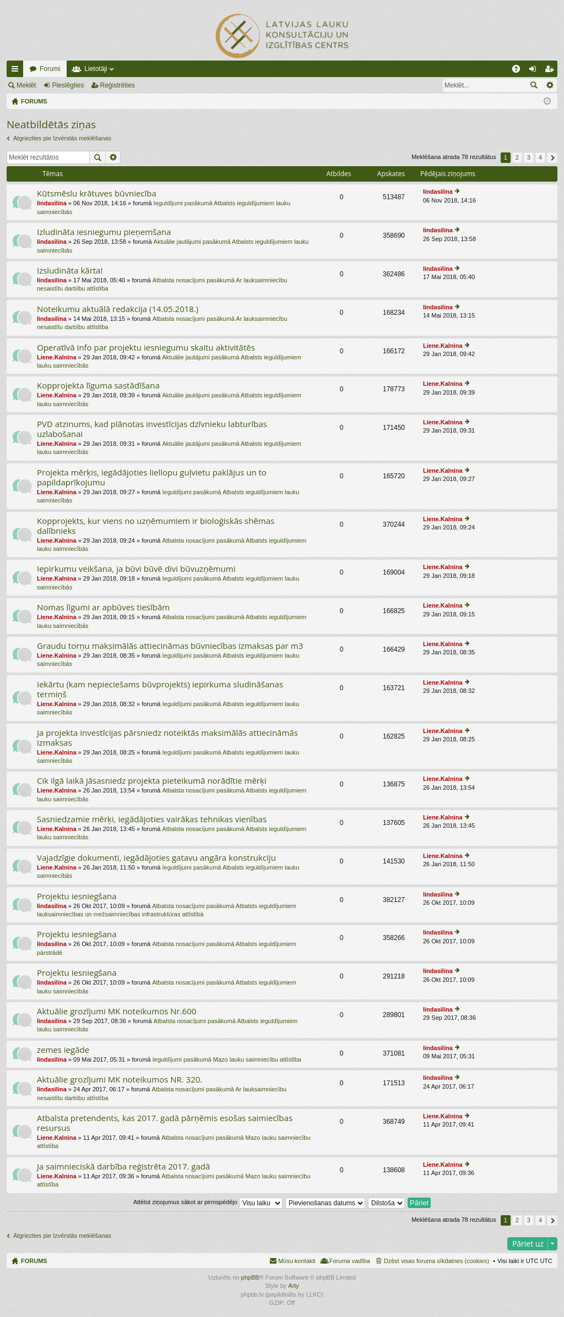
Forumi (50, 69)
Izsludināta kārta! (69, 270)
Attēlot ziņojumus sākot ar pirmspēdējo (208, 1202)
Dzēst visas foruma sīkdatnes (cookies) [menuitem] (436, 1261)
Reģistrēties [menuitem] (551, 71)
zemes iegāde (63, 1050)
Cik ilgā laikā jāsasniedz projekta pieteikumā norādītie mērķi (152, 780)
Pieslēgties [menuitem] (535, 71)
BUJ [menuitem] (519, 71)
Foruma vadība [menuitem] (349, 1261)
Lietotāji (95, 69)
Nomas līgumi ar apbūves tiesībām (103, 607)
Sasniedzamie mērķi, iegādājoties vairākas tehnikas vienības (152, 819)
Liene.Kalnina (57, 357)
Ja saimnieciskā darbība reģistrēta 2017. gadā (123, 1166)
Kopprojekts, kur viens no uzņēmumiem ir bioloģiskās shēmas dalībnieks (155, 526)
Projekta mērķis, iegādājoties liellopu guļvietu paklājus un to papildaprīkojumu (152, 477)
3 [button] (528, 157)
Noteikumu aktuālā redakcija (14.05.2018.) (117, 309)
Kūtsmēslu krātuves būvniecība (96, 193)
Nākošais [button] (552, 157)
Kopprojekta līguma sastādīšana (98, 385)
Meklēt (26, 85)
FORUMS (34, 1261)
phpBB (250, 1277)
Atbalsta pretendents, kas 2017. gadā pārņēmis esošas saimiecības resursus (164, 1123)
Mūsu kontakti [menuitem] (297, 1261)
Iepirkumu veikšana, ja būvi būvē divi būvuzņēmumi (136, 569)
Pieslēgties (68, 85)
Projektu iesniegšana (77, 896)
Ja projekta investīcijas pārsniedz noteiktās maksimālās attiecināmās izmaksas (167, 738)
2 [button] (517, 157)
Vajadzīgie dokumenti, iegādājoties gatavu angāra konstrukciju (156, 858)
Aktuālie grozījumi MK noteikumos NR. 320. (119, 1079)
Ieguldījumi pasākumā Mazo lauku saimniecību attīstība (227, 1059)
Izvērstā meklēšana (549, 85)
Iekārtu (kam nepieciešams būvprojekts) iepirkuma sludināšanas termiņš (160, 689)
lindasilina (52, 203)
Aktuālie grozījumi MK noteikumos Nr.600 (116, 1011)
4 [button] (540, 157)
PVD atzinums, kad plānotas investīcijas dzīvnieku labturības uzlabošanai (152, 429)
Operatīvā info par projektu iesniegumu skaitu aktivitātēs (146, 347)
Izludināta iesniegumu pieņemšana (104, 232)
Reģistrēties (117, 85)
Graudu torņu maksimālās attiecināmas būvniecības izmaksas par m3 (170, 646)
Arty (293, 1285)
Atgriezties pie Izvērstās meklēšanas (62, 138)
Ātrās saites (17, 71)
